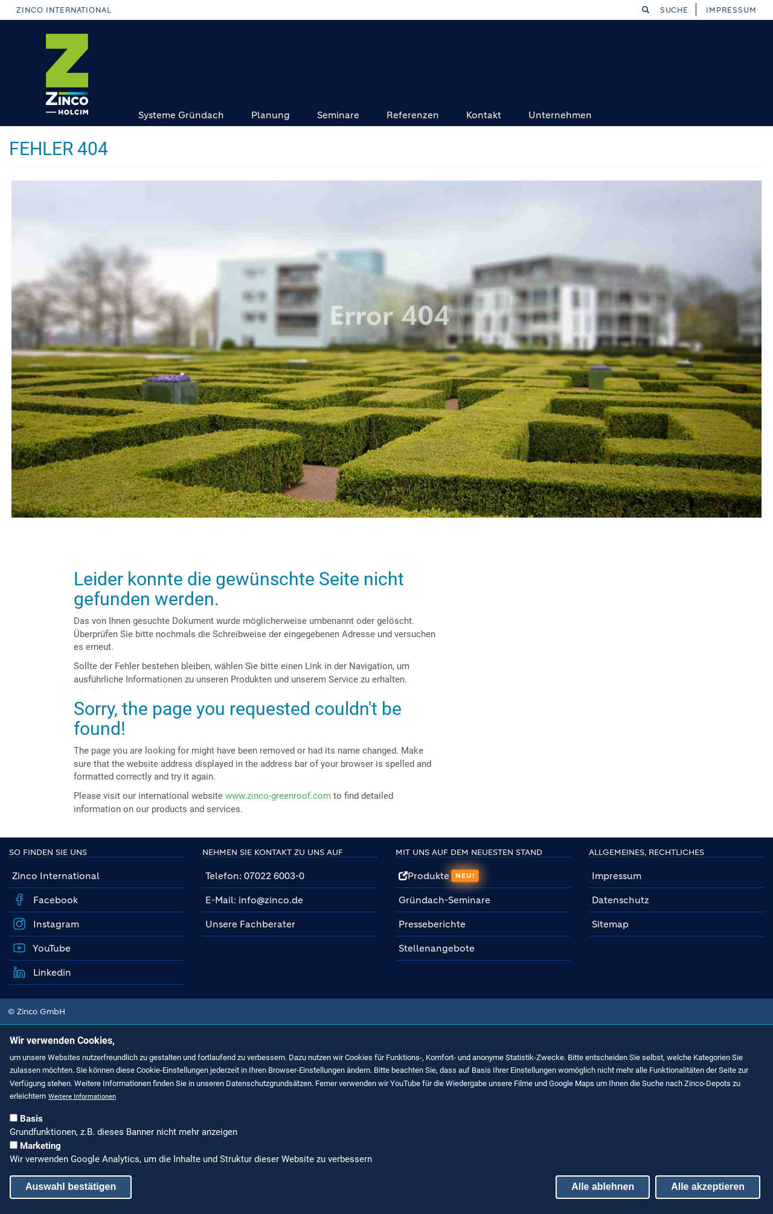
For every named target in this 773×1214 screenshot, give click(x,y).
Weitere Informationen (82, 1097)
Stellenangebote (438, 948)
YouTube (51, 948)
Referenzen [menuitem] (412, 115)
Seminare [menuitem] (338, 115)
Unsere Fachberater (250, 924)
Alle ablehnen (602, 1186)
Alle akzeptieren (708, 1186)
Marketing (40, 1145)
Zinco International (64, 9)
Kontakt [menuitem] (483, 115)
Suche (665, 9)
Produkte (439, 875)
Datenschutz (620, 900)
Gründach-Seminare (444, 900)
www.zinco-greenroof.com (278, 795)
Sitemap (610, 924)
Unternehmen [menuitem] (560, 115)
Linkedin (51, 972)
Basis (31, 1118)
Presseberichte (432, 924)
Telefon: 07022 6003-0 (254, 876)
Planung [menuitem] (270, 115)
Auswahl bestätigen (70, 1186)
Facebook (54, 900)
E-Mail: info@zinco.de (254, 900)
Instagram (55, 924)
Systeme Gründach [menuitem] (181, 115)
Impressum (731, 9)
